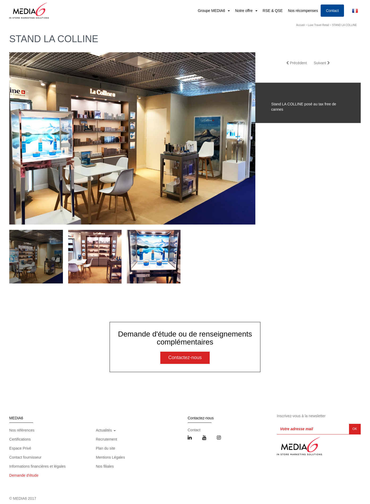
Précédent (296, 63)
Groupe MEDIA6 (212, 10)
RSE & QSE (273, 10)
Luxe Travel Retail (318, 25)
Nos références (22, 430)
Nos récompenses (303, 10)
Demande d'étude (23, 475)
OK (354, 429)
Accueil (300, 25)
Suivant (322, 63)
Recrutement (106, 439)
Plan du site (105, 448)
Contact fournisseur (25, 457)
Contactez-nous (185, 357)
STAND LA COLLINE (344, 25)
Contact (332, 10)
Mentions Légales (110, 457)
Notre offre (244, 10)
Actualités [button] (106, 430)
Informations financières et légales (37, 466)
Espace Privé (20, 448)
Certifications (20, 439)
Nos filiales (105, 466)
